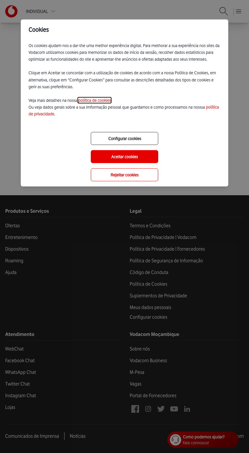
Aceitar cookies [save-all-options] (124, 156)
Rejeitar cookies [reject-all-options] (124, 174)
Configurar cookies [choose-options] (124, 138)
